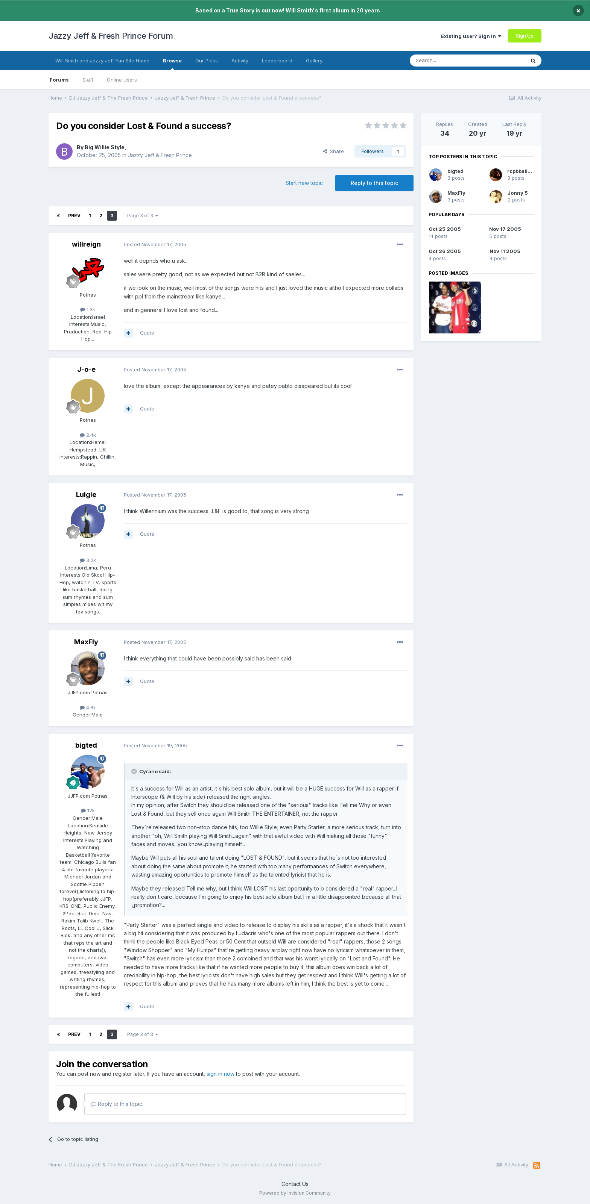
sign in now (220, 1074)
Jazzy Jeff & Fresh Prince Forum (111, 36)
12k (88, 810)
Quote (147, 333)
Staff (87, 80)
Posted (155, 244)
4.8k (88, 707)
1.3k (87, 309)
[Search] (448, 61)
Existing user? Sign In (471, 36)
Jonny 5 (518, 193)
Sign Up (525, 36)
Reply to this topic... (118, 1104)
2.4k (88, 435)
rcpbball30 (521, 171)
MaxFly (86, 642)
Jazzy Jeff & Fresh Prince (160, 155)
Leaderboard (277, 61)
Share (333, 151)
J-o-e (86, 369)
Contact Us (295, 1184)
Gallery (314, 61)
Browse (172, 64)
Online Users (122, 80)
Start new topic (304, 183)
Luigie (86, 494)
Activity (239, 61)
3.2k (88, 560)
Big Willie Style (105, 147)
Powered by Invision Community (295, 1193)
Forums (59, 80)
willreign (86, 244)
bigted (86, 745)
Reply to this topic (374, 183)
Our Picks (206, 61)
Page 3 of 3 (142, 215)
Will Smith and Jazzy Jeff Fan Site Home (102, 61)
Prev (74, 215)
